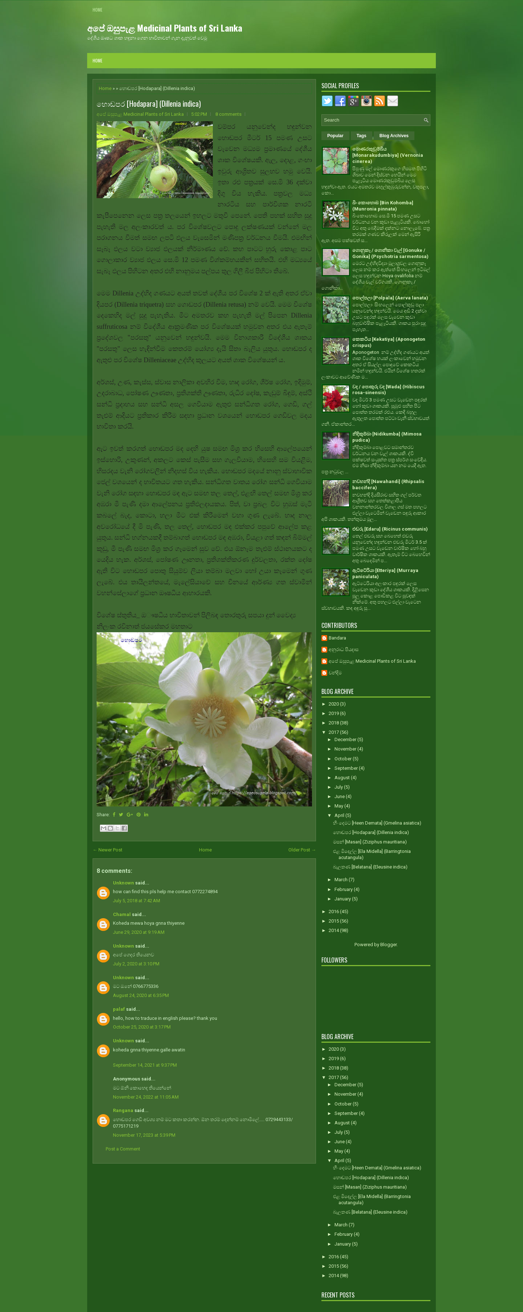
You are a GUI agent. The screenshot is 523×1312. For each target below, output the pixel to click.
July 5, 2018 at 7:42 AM (136, 900)
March (342, 879)
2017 (334, 732)
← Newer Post (107, 850)
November (346, 749)
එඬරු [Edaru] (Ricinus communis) (390, 529)
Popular (335, 135)
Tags (361, 135)
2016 (334, 911)
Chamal (122, 914)
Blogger (388, 944)
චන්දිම (335, 672)
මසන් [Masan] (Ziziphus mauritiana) (370, 842)
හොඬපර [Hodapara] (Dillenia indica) (149, 103)
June (340, 796)
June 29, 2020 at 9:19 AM (139, 932)
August (343, 777)
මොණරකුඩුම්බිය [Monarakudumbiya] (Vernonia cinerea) (387, 155)
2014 (334, 930)
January (343, 899)
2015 (334, 921)
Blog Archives (394, 135)
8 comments (228, 114)
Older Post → (302, 850)
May (339, 806)
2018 (334, 723)
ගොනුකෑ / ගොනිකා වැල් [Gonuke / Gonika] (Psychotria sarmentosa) (390, 253)
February (344, 889)
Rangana (123, 1110)
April (340, 815)
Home (97, 10)
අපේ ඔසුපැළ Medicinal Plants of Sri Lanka (164, 27)
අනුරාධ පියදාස (343, 649)
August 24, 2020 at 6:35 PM (141, 995)
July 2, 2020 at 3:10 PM (136, 963)
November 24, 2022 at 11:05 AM (146, 1097)
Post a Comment (123, 1149)
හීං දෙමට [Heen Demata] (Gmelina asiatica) (377, 823)
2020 (334, 704)
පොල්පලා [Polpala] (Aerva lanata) (390, 298)
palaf (119, 1009)
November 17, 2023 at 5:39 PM (144, 1135)
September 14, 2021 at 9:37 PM (145, 1065)
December (346, 739)
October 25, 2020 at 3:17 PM (142, 1027)
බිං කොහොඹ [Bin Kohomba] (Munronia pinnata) (382, 206)
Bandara (337, 638)
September (347, 768)
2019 (334, 713)
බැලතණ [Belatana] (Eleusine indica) (370, 867)
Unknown (123, 883)
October (344, 758)
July (339, 787)
